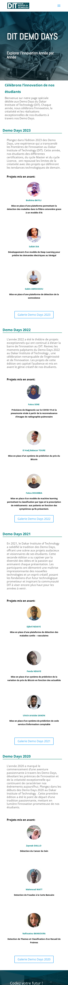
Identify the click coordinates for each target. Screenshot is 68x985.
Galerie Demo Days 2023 (34, 315)
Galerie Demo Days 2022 (34, 519)
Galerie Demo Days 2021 (34, 741)
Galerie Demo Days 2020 (34, 959)
